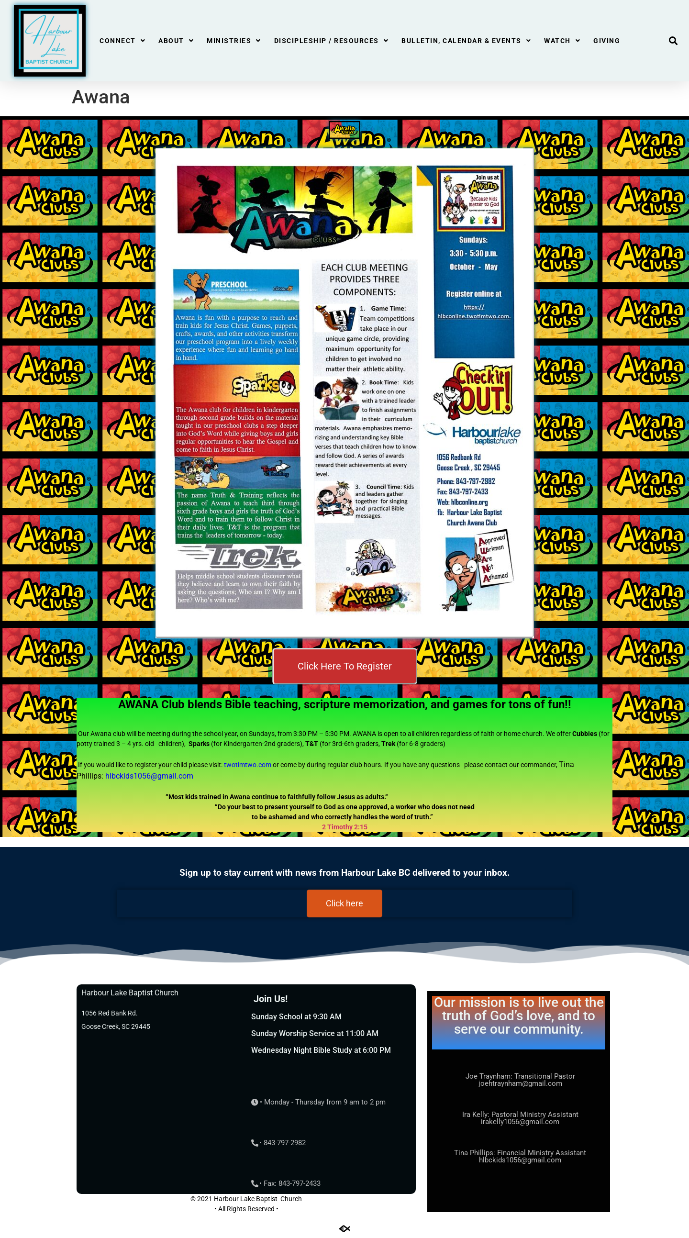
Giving (606, 41)
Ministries (234, 41)
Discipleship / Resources (331, 41)
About (176, 41)
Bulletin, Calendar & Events (466, 41)
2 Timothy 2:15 (344, 827)
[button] (673, 41)
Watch (562, 41)
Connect (122, 41)
